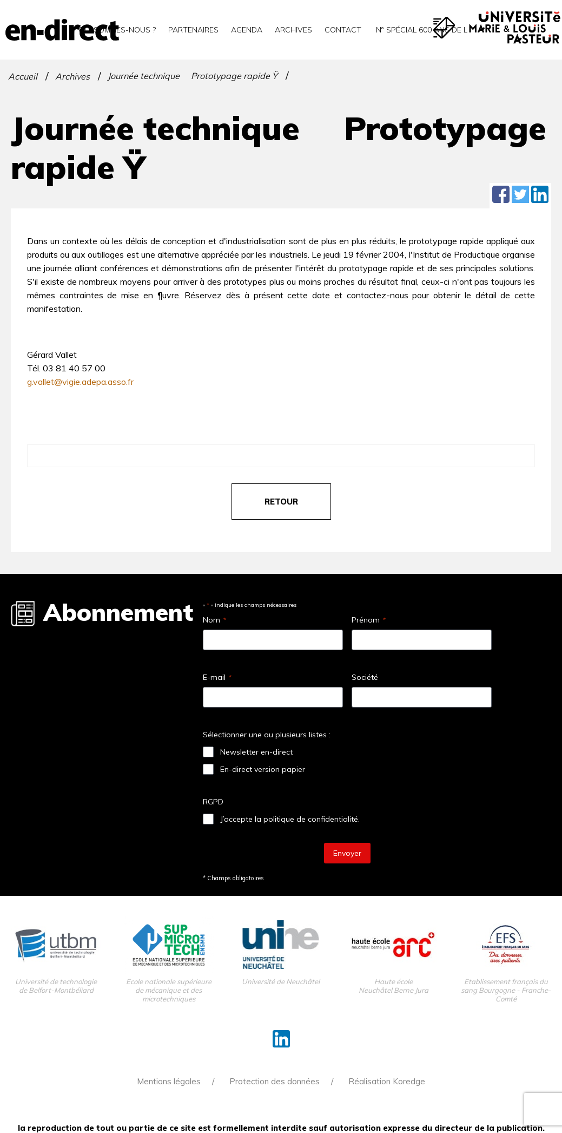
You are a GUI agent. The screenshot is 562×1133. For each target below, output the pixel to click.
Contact (343, 30)
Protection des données (274, 1081)
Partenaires (193, 30)
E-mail (217, 677)
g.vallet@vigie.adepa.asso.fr (80, 381)
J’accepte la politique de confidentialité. (290, 819)
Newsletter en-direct (256, 752)
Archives (293, 30)
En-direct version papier (262, 769)
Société (365, 677)
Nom (214, 620)
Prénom (369, 620)
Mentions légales (169, 1081)
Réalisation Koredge (386, 1081)
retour (281, 501)
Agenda (246, 30)
